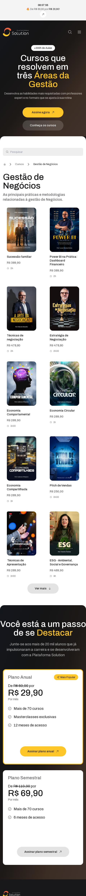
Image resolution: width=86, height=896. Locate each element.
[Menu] (79, 32)
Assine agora (43, 112)
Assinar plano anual (43, 751)
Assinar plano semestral (43, 851)
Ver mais (43, 588)
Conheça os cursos (43, 125)
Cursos (19, 164)
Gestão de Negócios (45, 164)
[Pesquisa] (70, 32)
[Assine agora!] (43, 14)
